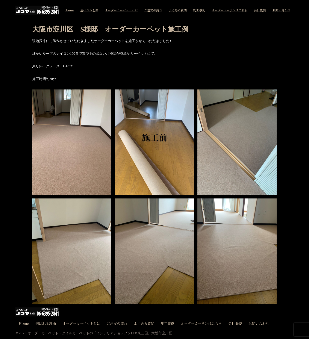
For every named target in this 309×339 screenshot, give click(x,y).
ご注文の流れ (153, 10)
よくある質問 (178, 10)
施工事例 (199, 10)
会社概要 (260, 10)
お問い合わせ (281, 10)
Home (69, 10)
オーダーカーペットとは (121, 10)
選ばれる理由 (89, 10)
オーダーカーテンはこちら (229, 10)
